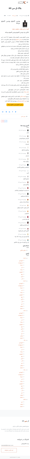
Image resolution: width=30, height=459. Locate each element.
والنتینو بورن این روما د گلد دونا (22, 237)
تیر (22, 267)
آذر (22, 279)
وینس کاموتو (19, 39)
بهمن (21, 306)
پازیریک (27, 144)
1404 (24, 258)
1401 (25, 340)
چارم (28, 133)
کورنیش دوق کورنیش (24, 138)
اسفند (21, 308)
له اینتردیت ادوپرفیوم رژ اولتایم (22, 190)
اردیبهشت (20, 263)
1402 (25, 311)
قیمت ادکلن (23, 96)
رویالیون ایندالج (25, 150)
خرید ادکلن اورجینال (22, 101)
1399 (24, 400)
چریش (27, 156)
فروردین (21, 261)
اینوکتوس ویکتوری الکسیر (23, 167)
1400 (25, 370)
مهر (22, 274)
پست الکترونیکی (15, 444)
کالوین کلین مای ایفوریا (23, 231)
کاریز (28, 173)
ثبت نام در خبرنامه (9, 450)
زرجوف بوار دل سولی (24, 202)
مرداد (21, 270)
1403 (24, 281)
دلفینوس (27, 213)
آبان (22, 276)
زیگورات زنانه (26, 161)
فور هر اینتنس (25, 219)
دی (22, 304)
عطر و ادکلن (23, 250)
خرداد (21, 265)
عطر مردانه (26, 92)
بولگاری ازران (26, 185)
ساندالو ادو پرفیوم (25, 196)
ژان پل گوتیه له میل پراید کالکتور (21, 242)
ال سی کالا (14, 15)
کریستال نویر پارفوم (24, 225)
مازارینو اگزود (26, 179)
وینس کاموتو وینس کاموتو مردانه (10, 22)
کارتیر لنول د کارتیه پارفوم (23, 208)
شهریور (21, 272)
